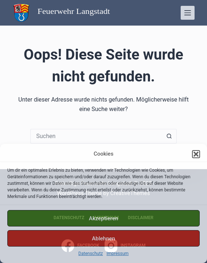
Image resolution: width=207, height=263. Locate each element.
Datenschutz (90, 253)
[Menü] (188, 13)
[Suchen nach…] (96, 136)
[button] (196, 154)
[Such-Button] (169, 136)
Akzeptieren (103, 218)
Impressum (117, 253)
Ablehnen (103, 238)
